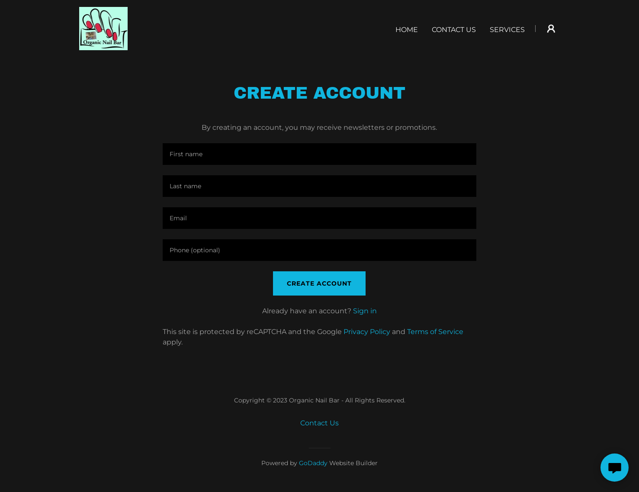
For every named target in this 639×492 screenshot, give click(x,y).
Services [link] (507, 30)
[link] (103, 28)
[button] (551, 28)
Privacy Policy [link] (367, 332)
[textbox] (319, 154)
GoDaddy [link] (313, 463)
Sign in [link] (365, 311)
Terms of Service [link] (435, 332)
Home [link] (406, 30)
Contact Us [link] (454, 30)
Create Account (319, 283)
